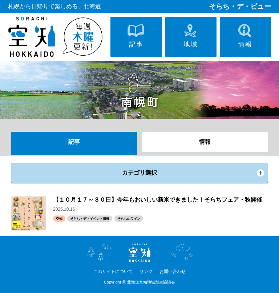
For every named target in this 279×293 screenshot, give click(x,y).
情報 (205, 142)
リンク (146, 271)
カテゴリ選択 (139, 173)
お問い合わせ (172, 271)
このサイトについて (113, 271)
